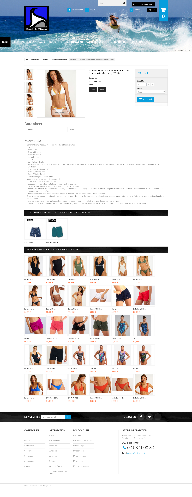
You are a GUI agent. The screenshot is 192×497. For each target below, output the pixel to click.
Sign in (92, 10)
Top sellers (53, 446)
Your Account (77, 10)
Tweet (93, 89)
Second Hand (29, 466)
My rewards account (81, 466)
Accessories (29, 461)
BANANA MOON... (96, 309)
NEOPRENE (19, 42)
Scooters (28, 451)
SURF (5, 42)
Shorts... (114, 309)
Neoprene (28, 441)
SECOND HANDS (117, 42)
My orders (77, 435)
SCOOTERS (55, 42)
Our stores (53, 451)
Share (102, 89)
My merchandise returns (82, 441)
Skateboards (29, 446)
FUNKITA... (93, 368)
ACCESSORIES (95, 42)
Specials (52, 435)
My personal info (79, 456)
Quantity (140, 81)
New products (54, 441)
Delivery (52, 461)
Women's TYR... (117, 339)
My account (81, 430)
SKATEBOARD (37, 42)
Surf (26, 435)
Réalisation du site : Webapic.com (41, 486)
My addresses (78, 451)
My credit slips (78, 446)
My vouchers (78, 461)
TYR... (135, 339)
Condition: (93, 81)
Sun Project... (30, 243)
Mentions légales (55, 466)
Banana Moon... (29, 279)
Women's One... (73, 368)
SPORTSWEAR (74, 42)
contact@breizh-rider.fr (136, 453)
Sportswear (28, 456)
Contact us (138, 10)
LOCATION (137, 42)
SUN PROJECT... (52, 243)
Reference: (93, 78)
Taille (139, 88)
